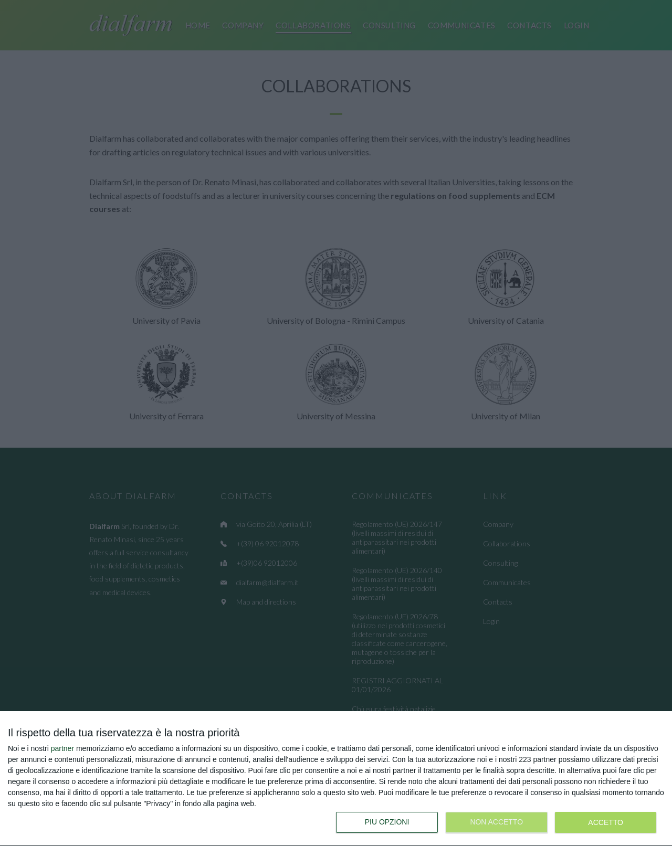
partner (62, 748)
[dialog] (336, 779)
